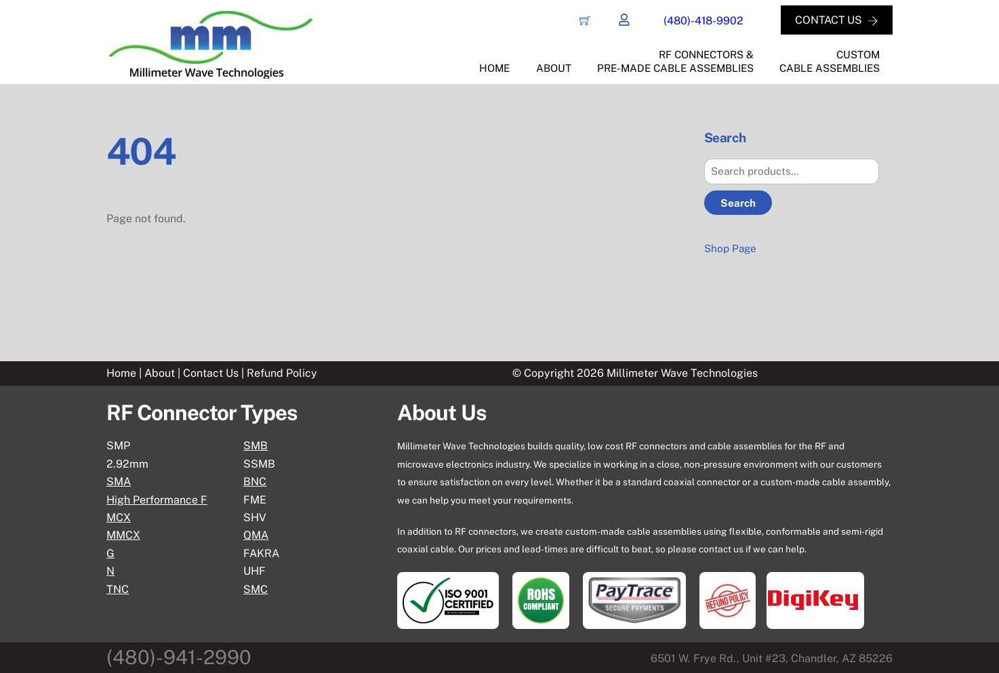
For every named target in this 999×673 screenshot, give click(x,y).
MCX (118, 517)
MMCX (123, 535)
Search (738, 203)
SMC (255, 589)
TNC (117, 589)
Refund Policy (282, 373)
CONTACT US (836, 20)
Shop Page (730, 248)
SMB (255, 446)
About (553, 68)
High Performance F (156, 499)
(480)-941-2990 (178, 657)
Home (494, 68)
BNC (254, 481)
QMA (255, 535)
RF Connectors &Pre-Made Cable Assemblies (675, 62)
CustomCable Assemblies (829, 62)
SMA (118, 481)
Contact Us (212, 373)
